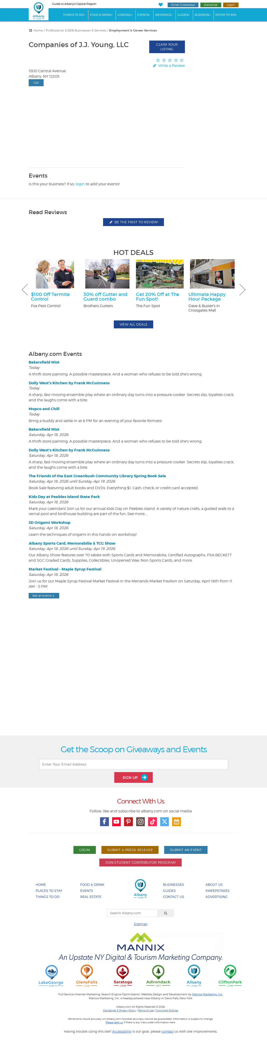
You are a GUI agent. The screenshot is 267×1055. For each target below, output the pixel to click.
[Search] (166, 913)
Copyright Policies (167, 1010)
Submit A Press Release (130, 850)
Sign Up (135, 777)
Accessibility (122, 1031)
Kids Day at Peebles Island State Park (64, 496)
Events (143, 15)
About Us (214, 885)
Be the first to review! (133, 222)
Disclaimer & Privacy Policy (119, 1010)
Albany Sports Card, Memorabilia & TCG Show (72, 543)
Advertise (210, 5)
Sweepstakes (217, 891)
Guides (182, 15)
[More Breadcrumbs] (31, 30)
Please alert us (114, 1022)
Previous (25, 290)
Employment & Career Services (133, 30)
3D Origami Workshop (49, 522)
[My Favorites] (161, 4)
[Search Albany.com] (132, 913)
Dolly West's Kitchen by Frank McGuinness (69, 383)
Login (231, 5)
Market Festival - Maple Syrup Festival (65, 569)
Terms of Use (146, 1010)
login (80, 184)
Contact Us (173, 897)
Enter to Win (225, 15)
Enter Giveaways (183, 5)
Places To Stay (49, 891)
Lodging (124, 15)
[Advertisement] (133, 679)
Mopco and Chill (44, 408)
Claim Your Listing (167, 46)
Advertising (216, 897)
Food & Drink (100, 15)
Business (202, 15)
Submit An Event (186, 850)
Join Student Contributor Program (140, 862)
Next (242, 290)
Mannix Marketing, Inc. (207, 994)
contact (168, 1031)
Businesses (173, 885)
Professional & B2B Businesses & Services (76, 30)
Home (38, 30)
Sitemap (140, 924)
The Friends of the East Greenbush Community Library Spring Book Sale (97, 476)
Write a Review (168, 65)
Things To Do (73, 15)
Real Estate (90, 897)
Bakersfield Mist (44, 362)
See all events (44, 595)
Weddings (163, 15)
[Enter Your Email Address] (133, 764)
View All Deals (134, 324)
